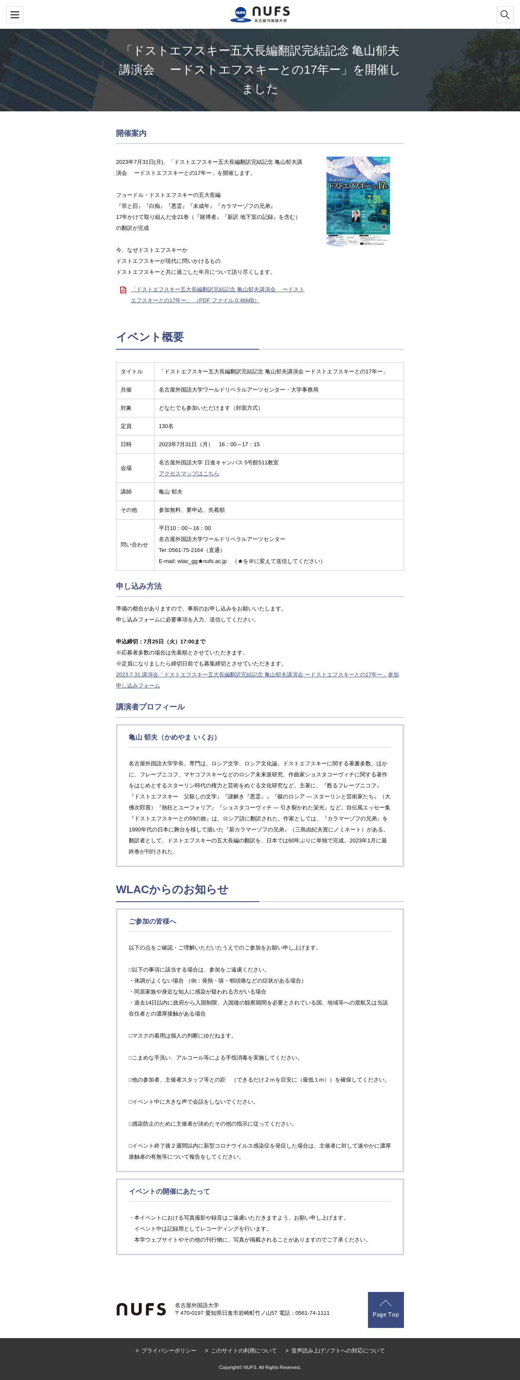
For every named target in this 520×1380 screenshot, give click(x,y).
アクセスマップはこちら (189, 473)
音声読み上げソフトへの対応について (338, 1350)
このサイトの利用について (244, 1350)
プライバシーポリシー (168, 1350)
